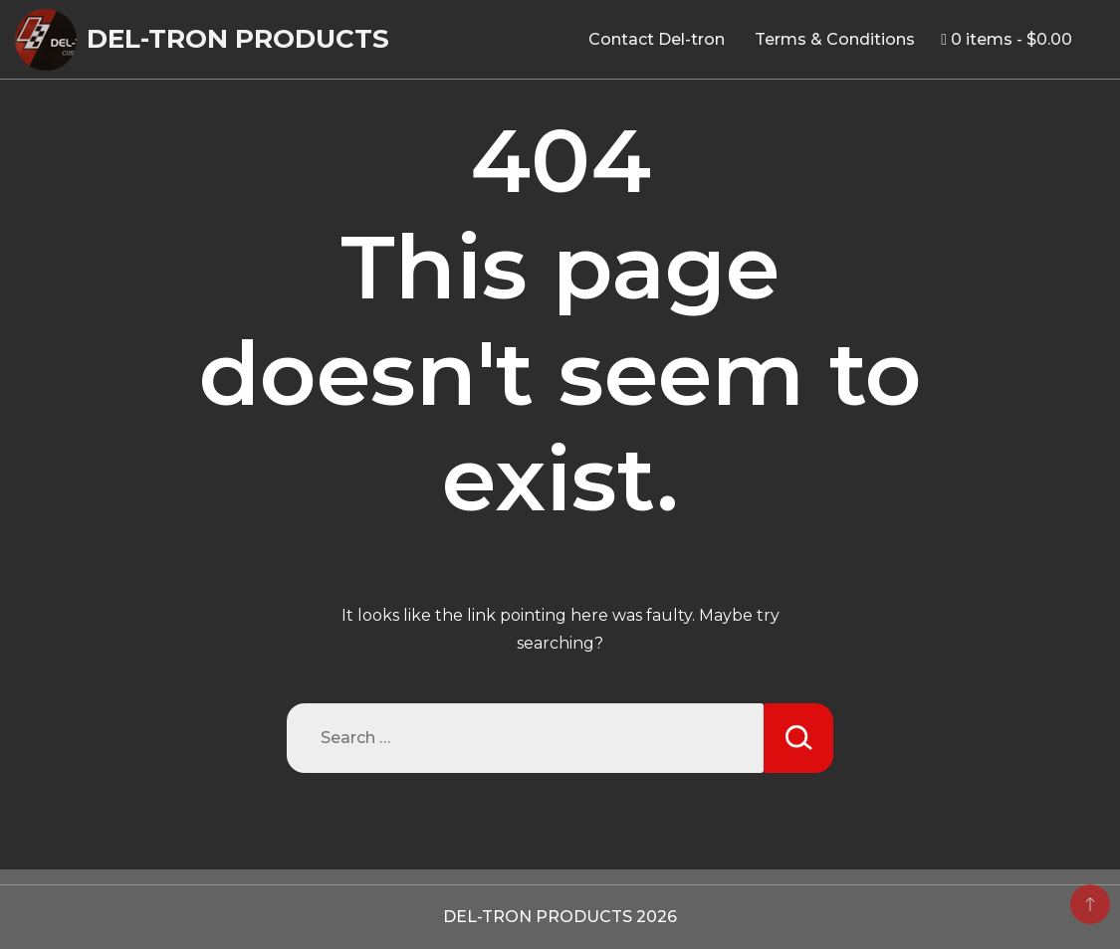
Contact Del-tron (656, 39)
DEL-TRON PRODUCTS (238, 39)
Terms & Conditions (835, 39)
